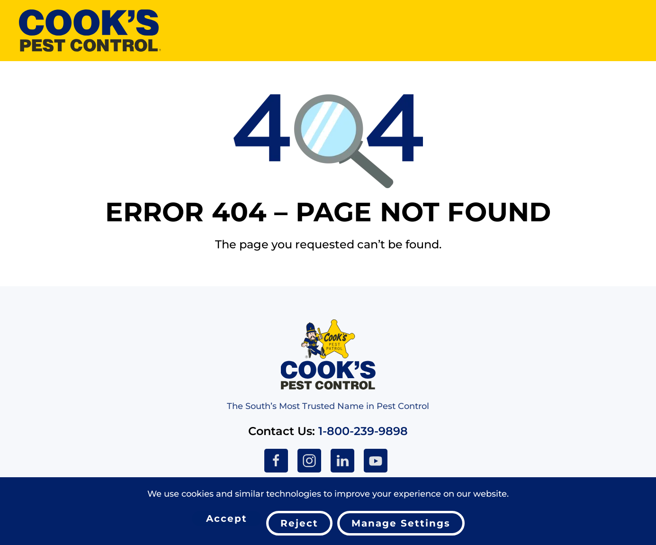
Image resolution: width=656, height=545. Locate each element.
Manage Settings (400, 523)
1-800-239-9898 (363, 431)
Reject (299, 523)
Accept (226, 518)
